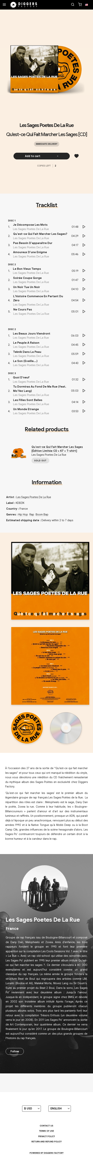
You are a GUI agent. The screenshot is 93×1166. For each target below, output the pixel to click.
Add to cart (41, 156)
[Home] (23, 5)
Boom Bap (42, 514)
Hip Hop (23, 514)
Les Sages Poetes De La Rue (47, 125)
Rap (31, 514)
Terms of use (46, 1131)
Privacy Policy (46, 1136)
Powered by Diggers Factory (47, 1153)
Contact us (46, 1125)
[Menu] (4, 5)
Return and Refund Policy (47, 1141)
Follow (14, 1051)
